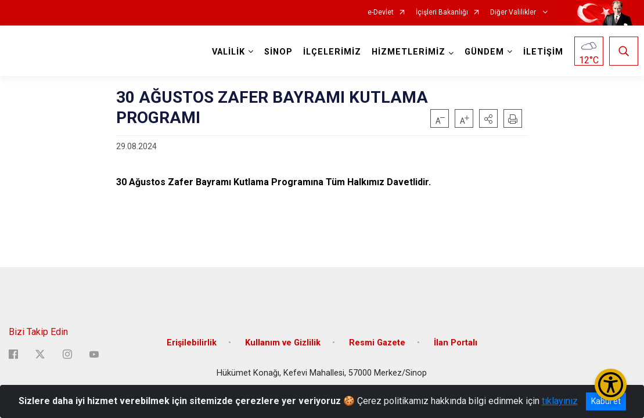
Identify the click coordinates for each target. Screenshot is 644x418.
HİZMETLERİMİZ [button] (405, 52)
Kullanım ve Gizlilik (283, 332)
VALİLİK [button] (225, 52)
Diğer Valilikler (514, 12)
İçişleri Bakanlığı (442, 12)
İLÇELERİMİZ (329, 52)
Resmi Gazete (377, 332)
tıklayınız (560, 400)
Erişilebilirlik (192, 332)
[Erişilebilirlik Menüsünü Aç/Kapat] (611, 385)
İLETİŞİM (540, 52)
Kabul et (606, 401)
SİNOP (275, 52)
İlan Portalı (455, 332)
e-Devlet (381, 12)
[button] (488, 118)
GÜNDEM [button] (481, 52)
